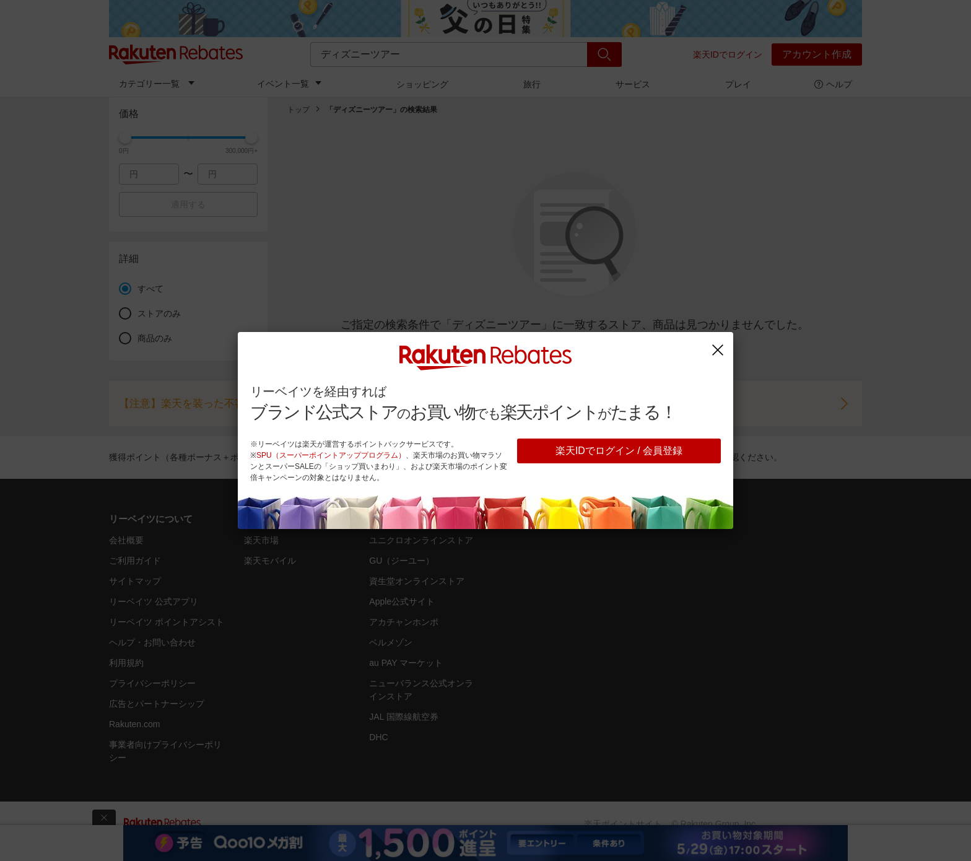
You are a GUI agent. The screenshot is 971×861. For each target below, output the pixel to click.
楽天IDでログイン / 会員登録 (618, 450)
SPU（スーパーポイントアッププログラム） (331, 455)
